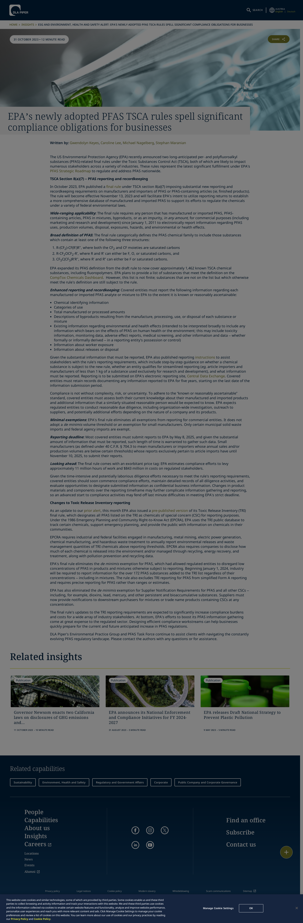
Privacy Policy (19, 919)
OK (251, 908)
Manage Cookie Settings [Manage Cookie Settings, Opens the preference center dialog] (218, 908)
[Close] (296, 908)
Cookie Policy (42, 919)
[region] (151, 908)
